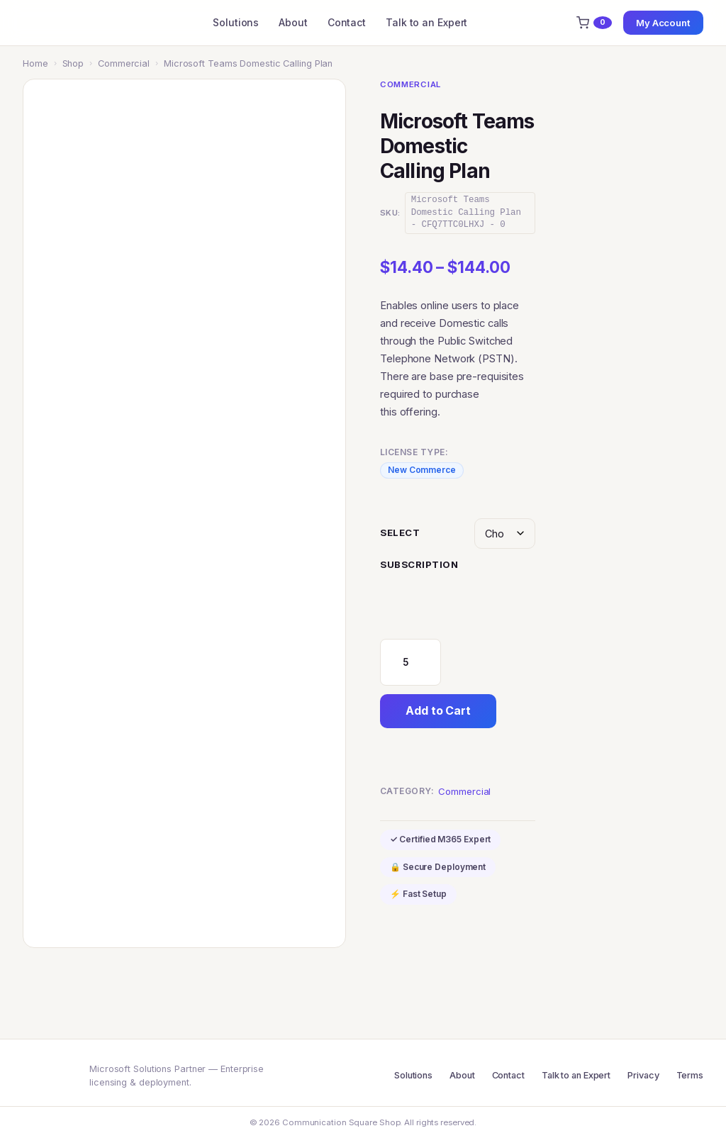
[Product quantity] (410, 662)
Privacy (643, 1075)
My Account (663, 22)
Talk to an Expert (426, 22)
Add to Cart (438, 710)
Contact (347, 22)
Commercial (124, 63)
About (293, 22)
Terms (690, 1075)
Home (35, 63)
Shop (73, 63)
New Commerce (422, 469)
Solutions (236, 22)
